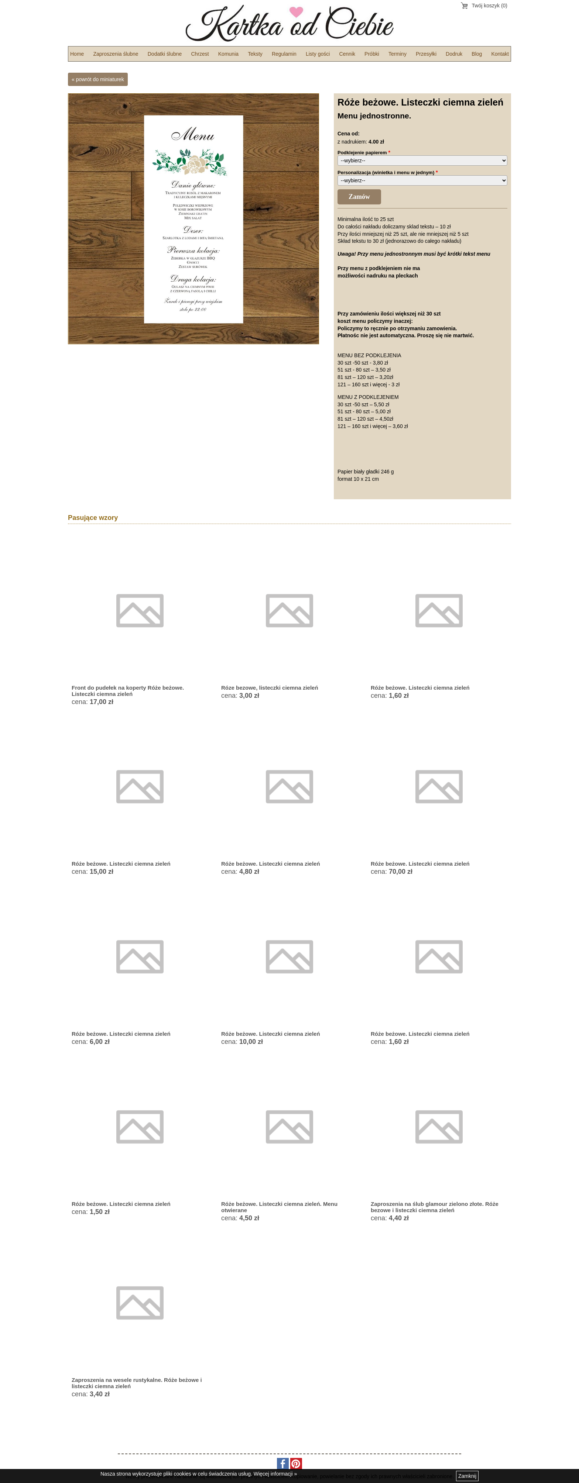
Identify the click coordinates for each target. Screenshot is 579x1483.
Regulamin (284, 54)
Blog (477, 54)
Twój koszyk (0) (489, 5)
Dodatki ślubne (165, 54)
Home (77, 54)
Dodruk (454, 54)
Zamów (359, 196)
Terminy (397, 54)
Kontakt (499, 54)
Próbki (371, 54)
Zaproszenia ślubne (115, 54)
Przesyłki (426, 54)
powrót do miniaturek (100, 79)
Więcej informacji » (275, 1474)
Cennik (347, 54)
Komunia (228, 54)
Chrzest (200, 54)
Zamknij (467, 1476)
